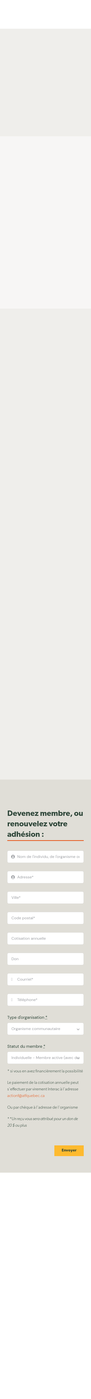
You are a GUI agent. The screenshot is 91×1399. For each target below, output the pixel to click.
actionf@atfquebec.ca (26, 1096)
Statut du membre (26, 1046)
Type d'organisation (27, 1017)
